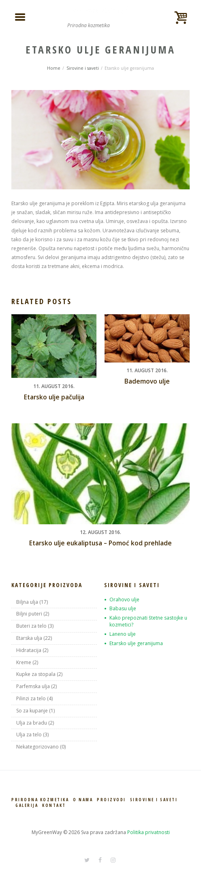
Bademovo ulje (147, 381)
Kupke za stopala (36, 674)
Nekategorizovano (37, 746)
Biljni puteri (29, 613)
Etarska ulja (29, 638)
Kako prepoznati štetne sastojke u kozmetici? (148, 621)
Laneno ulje (122, 634)
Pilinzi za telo (31, 698)
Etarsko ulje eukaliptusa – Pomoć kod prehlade (100, 543)
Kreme (23, 662)
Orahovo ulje (124, 599)
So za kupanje (32, 710)
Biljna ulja (27, 601)
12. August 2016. (100, 532)
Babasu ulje (122, 608)
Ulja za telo (29, 734)
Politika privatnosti (148, 832)
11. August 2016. (54, 386)
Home (53, 68)
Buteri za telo (31, 625)
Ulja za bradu (31, 722)
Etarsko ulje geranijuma (136, 643)
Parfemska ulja (33, 686)
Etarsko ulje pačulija (54, 397)
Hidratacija (28, 650)
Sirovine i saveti (82, 68)
